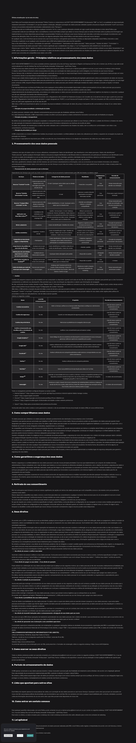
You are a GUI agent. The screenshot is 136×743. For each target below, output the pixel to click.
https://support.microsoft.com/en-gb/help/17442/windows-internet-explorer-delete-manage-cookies (56, 393)
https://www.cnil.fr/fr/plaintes (100, 644)
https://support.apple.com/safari (29, 395)
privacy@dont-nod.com (86, 68)
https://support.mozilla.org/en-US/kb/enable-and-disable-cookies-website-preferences (46, 400)
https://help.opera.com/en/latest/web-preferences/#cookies (38, 404)
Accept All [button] (30, 735)
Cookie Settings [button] (8, 735)
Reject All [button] (20, 735)
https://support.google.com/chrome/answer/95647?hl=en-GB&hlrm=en (42, 398)
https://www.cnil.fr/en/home (26, 642)
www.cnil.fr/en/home (97, 408)
